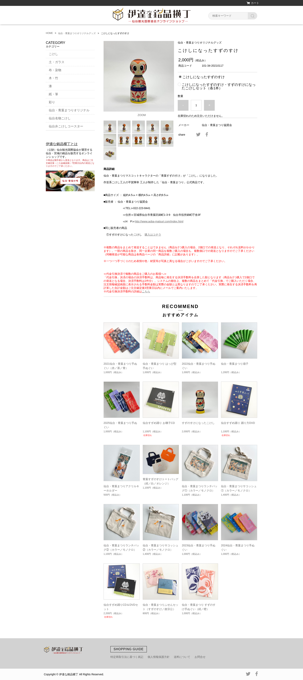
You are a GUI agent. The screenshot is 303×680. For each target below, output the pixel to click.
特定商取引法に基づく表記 (126, 656)
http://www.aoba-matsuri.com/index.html (159, 221)
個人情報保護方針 (159, 656)
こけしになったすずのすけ (203, 77)
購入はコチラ (153, 234)
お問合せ (200, 656)
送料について (182, 656)
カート (255, 3)
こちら (146, 291)
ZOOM (142, 115)
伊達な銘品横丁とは (62, 144)
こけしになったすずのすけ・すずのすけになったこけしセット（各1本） (219, 86)
